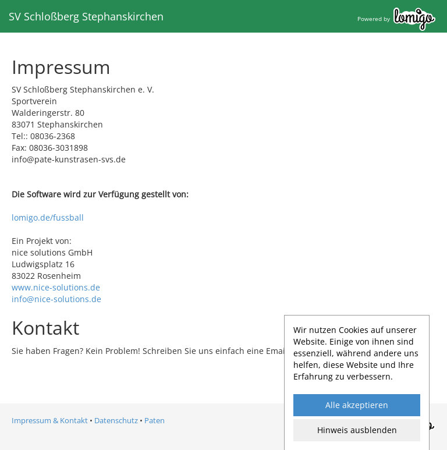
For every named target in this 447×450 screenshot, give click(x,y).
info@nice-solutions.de (56, 298)
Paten (154, 420)
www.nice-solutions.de (56, 287)
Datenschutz (116, 420)
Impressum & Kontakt (50, 420)
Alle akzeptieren (356, 404)
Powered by (396, 19)
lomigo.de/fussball (48, 217)
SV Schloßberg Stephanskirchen (86, 16)
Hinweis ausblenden (357, 429)
